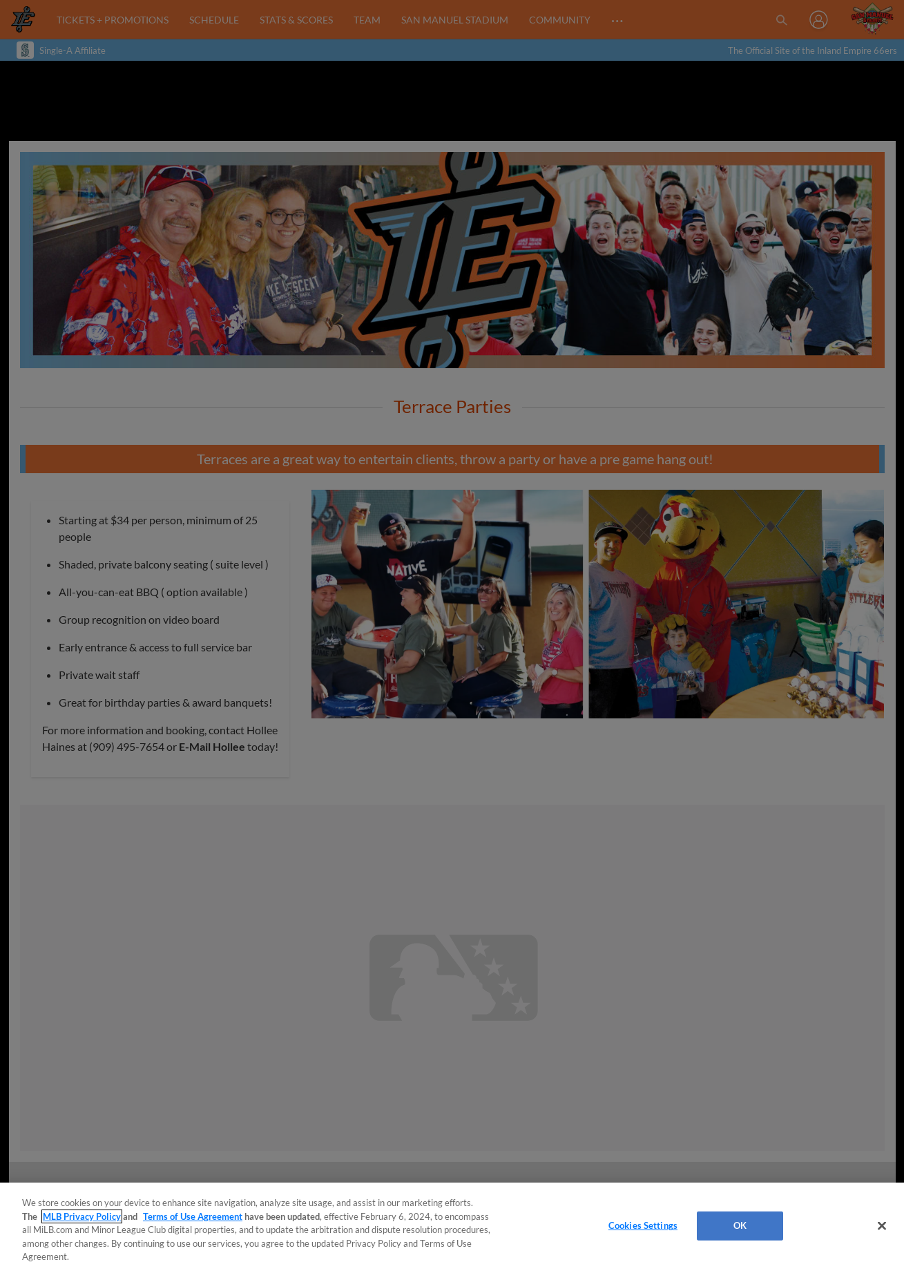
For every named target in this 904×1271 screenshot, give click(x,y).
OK (740, 1225)
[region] (452, 1227)
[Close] (882, 1226)
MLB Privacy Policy (82, 1216)
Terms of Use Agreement (192, 1216)
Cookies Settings (642, 1225)
